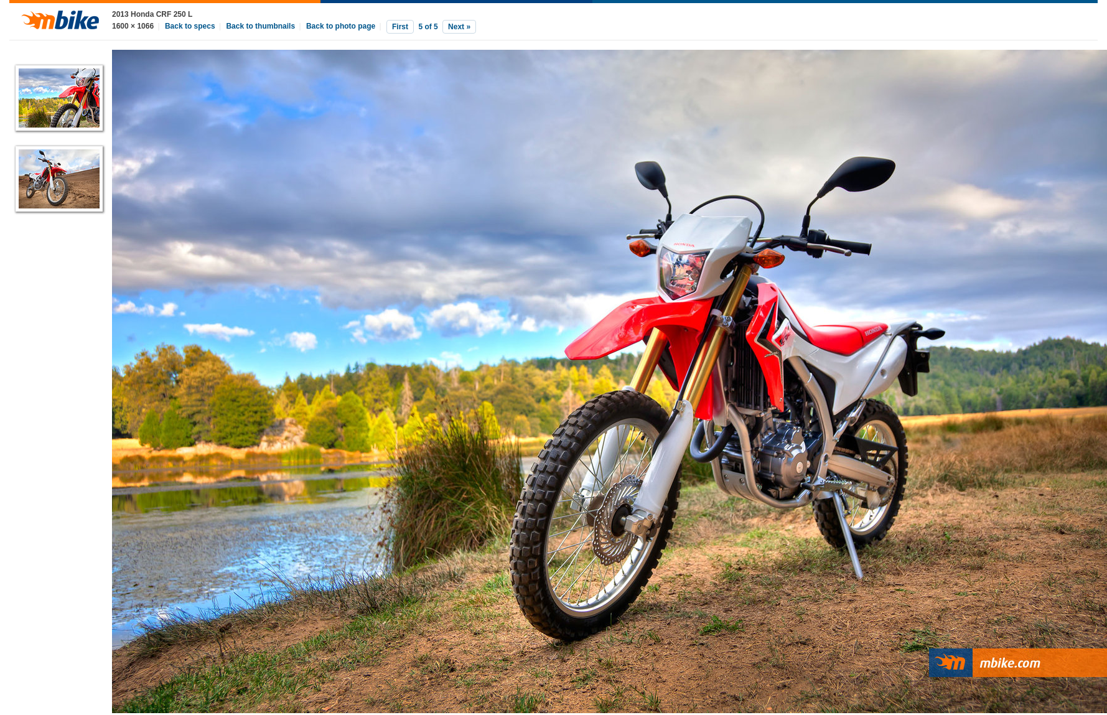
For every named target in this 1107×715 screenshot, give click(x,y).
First (400, 26)
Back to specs (190, 26)
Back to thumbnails (260, 26)
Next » (459, 26)
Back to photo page (340, 26)
